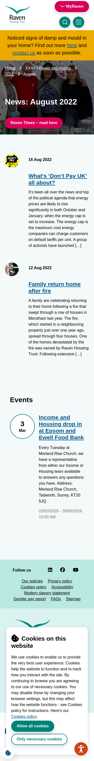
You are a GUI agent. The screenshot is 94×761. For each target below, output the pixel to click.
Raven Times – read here (33, 123)
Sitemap (73, 599)
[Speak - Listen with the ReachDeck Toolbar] (81, 749)
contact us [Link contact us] (23, 52)
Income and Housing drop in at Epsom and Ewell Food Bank (61, 427)
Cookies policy (24, 716)
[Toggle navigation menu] (78, 22)
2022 (9, 74)
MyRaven (75, 6)
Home (10, 68)
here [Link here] (72, 45)
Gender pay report (29, 599)
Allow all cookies (33, 726)
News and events (55, 68)
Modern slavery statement (47, 593)
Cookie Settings (6, 751)
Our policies (32, 581)
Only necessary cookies (39, 739)
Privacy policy (60, 581)
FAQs (56, 599)
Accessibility (62, 587)
